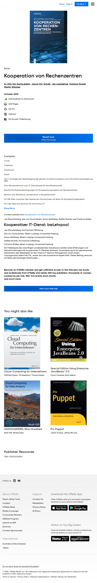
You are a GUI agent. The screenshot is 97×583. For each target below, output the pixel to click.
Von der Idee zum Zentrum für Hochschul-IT (24, 204)
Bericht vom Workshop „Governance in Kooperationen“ (30, 195)
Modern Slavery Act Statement (63, 577)
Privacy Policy (39, 507)
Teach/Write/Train (11, 499)
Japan (6, 547)
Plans (61, 4)
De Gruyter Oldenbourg (20, 119)
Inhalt (6, 174)
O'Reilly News (9, 507)
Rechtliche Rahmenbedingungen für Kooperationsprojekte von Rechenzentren (40, 190)
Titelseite (8, 165)
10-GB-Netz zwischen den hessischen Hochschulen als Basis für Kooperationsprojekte (44, 199)
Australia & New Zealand (14, 543)
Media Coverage (10, 511)
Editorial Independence (40, 577)
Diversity (7, 526)
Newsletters (38, 503)
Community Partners (12, 515)
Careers (6, 503)
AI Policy (36, 511)
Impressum (9, 170)
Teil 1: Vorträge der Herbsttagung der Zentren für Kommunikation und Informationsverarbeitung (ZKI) (48, 180)
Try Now (81, 4)
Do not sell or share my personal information (21, 566)
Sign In (69, 4)
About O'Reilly (11, 494)
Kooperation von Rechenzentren (40, 214)
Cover (7, 161)
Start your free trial (48, 288)
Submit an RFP (9, 522)
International (10, 538)
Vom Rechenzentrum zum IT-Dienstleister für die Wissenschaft (33, 186)
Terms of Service (9, 577)
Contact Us (38, 499)
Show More (9, 208)
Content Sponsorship (12, 530)
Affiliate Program (11, 518)
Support (37, 494)
